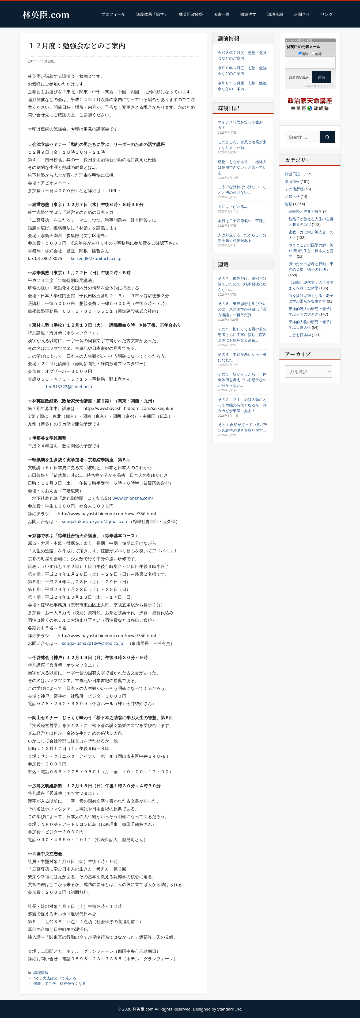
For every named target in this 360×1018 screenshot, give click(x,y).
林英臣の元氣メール (303, 46)
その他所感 (294, 188)
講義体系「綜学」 (152, 14)
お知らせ (292, 196)
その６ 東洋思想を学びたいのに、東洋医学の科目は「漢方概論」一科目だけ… (242, 309)
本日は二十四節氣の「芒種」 (242, 220)
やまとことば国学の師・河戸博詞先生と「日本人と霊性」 (311, 250)
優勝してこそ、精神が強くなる (59, 983)
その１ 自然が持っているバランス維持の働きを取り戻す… (243, 427)
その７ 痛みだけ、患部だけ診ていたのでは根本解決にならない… (242, 284)
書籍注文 (248, 14)
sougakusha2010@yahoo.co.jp (92, 643)
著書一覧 (222, 14)
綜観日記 (292, 173)
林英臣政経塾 (191, 14)
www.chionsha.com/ (133, 498)
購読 (303, 54)
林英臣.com (46, 14)
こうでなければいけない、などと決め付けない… (242, 189)
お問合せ (302, 14)
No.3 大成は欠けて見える (54, 978)
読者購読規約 (299, 77)
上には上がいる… (232, 206)
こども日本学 (300, 334)
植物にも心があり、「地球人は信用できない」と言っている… (242, 167)
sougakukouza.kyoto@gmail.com (95, 521)
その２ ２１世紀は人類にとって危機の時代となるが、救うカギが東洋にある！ (242, 405)
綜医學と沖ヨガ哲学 (305, 211)
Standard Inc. (229, 1009)
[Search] (327, 137)
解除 (317, 54)
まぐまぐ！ (327, 86)
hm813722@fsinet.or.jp (69, 387)
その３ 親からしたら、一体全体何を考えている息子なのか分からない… (242, 379)
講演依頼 (275, 14)
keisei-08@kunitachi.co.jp (96, 258)
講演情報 (40, 972)
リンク (327, 14)
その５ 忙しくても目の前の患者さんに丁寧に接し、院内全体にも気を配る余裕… (242, 334)
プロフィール (113, 14)
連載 (288, 203)
